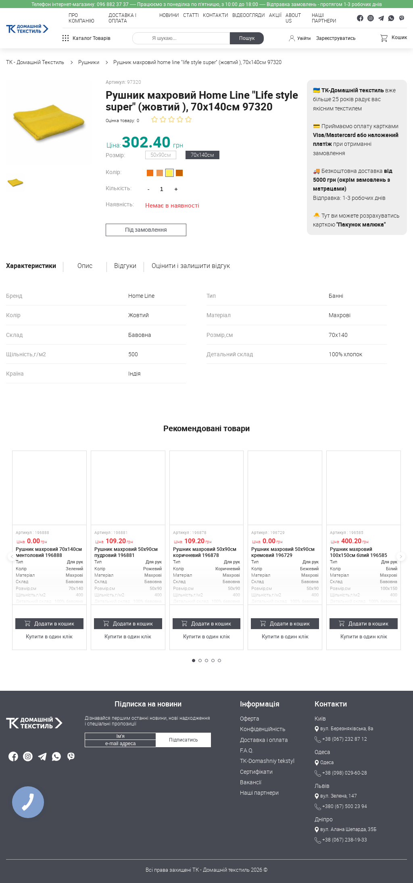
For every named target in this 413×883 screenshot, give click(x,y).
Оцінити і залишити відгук (191, 266)
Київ (320, 718)
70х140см (199, 154)
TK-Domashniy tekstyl (265, 760)
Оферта (249, 718)
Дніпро (323, 819)
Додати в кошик (49, 623)
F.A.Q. (246, 750)
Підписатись (183, 739)
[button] (193, 660)
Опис (84, 266)
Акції (275, 15)
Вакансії (250, 781)
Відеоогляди (248, 15)
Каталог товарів (87, 38)
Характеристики (31, 266)
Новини (169, 15)
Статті (191, 15)
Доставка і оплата (122, 18)
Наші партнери (324, 18)
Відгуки (125, 266)
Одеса (322, 752)
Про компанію (81, 18)
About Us (293, 18)
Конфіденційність (260, 729)
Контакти (215, 15)
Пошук (246, 38)
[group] (47, 120)
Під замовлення (142, 229)
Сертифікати (254, 770)
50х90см (157, 154)
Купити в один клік (49, 636)
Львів (321, 785)
